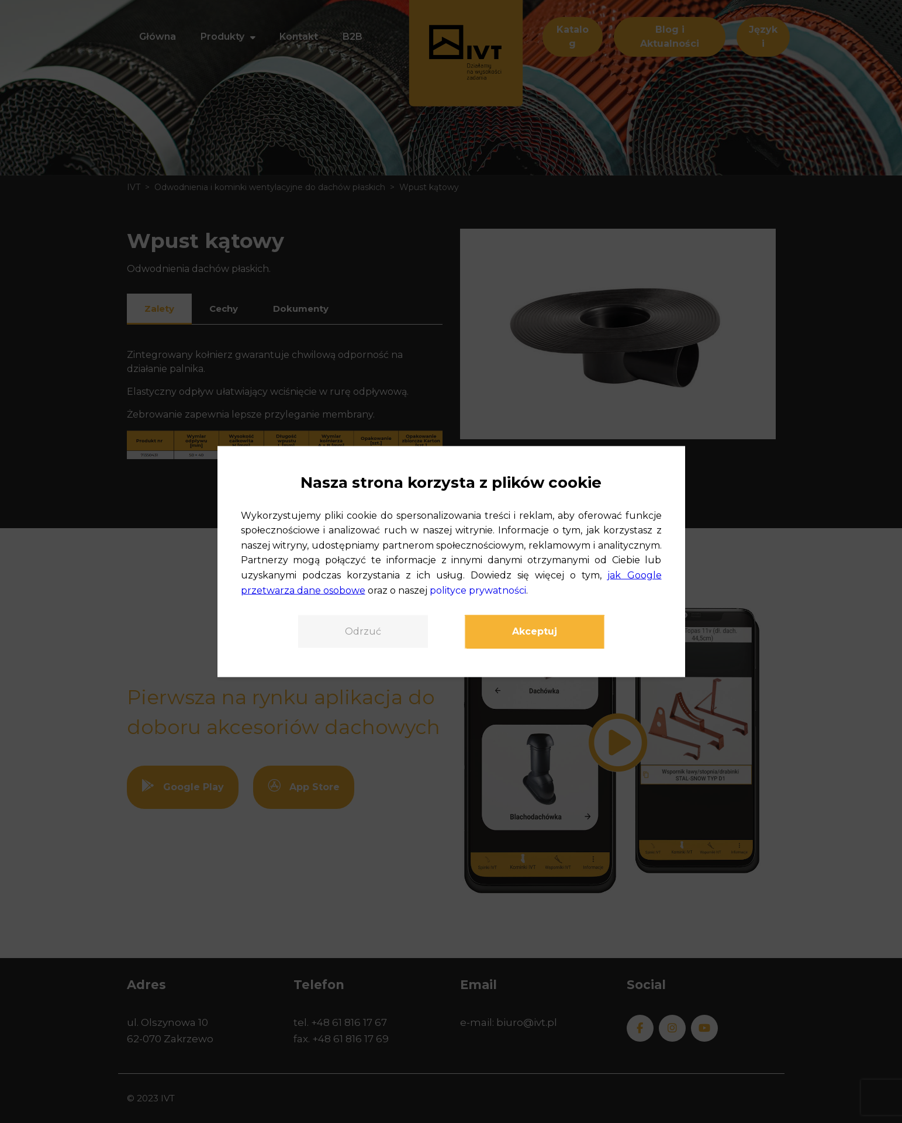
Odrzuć (363, 631)
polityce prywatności (478, 589)
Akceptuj (534, 631)
